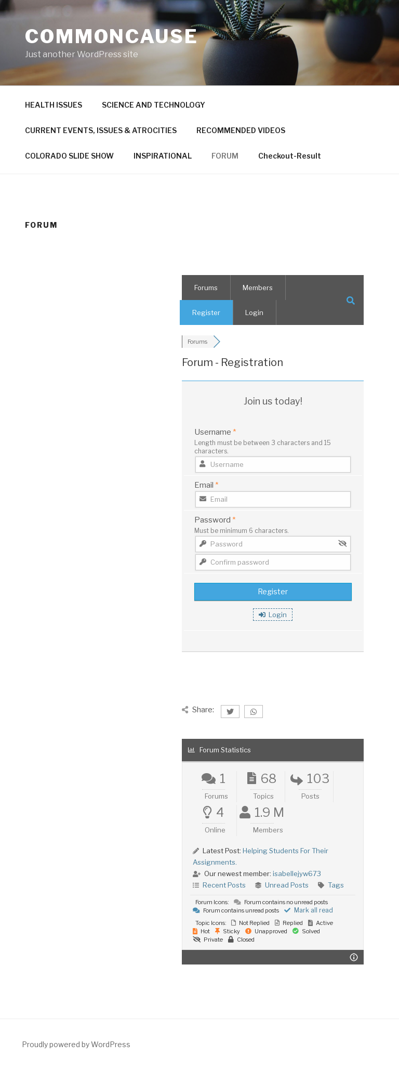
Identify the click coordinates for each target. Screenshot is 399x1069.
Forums (206, 287)
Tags (336, 885)
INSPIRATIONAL (163, 155)
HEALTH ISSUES (53, 104)
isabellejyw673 (297, 873)
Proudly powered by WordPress (76, 1044)
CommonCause (111, 36)
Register (206, 312)
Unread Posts (287, 885)
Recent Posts (224, 885)
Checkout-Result (289, 155)
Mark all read (308, 910)
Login (254, 312)
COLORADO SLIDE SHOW (69, 155)
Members (258, 287)
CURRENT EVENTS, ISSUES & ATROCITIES (101, 130)
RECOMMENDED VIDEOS (240, 130)
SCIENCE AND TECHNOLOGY (153, 104)
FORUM (224, 155)
